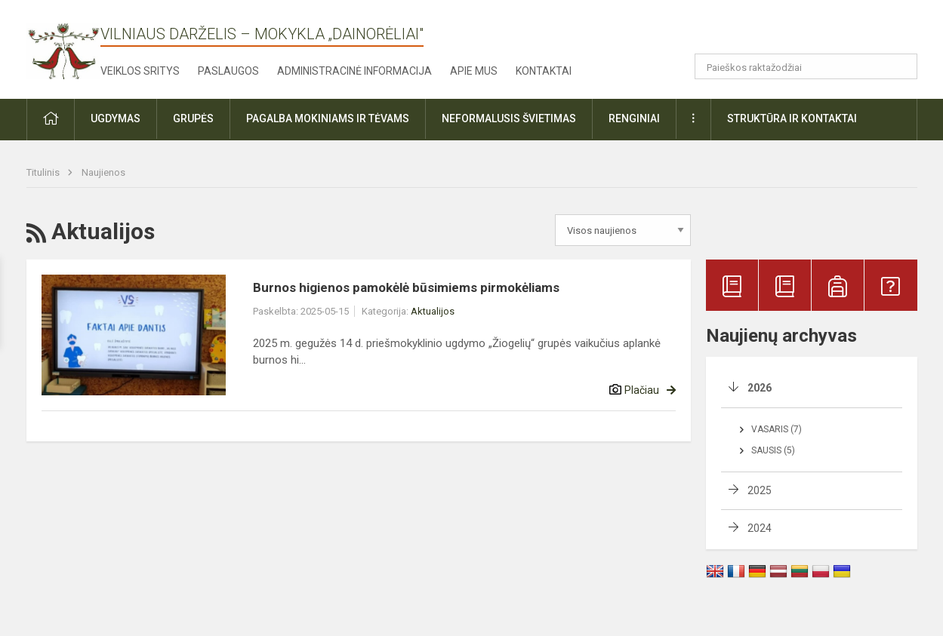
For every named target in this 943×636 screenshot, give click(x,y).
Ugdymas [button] (115, 118)
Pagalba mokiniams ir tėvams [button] (327, 118)
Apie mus (474, 71)
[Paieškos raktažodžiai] (806, 66)
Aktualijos (433, 311)
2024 (759, 528)
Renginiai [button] (634, 118)
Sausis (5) (773, 450)
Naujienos (103, 172)
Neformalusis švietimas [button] (509, 118)
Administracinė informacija (354, 71)
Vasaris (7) (776, 429)
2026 (759, 388)
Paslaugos (228, 71)
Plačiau (641, 390)
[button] (814, 32)
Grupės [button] (193, 118)
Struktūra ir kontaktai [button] (792, 118)
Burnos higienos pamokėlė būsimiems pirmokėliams (406, 287)
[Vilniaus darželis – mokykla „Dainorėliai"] (63, 46)
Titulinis (44, 172)
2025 (759, 490)
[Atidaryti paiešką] (900, 66)
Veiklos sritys (140, 71)
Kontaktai (544, 71)
